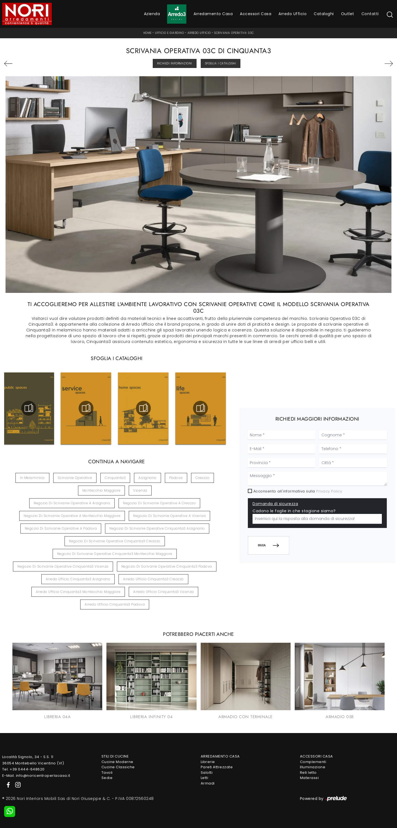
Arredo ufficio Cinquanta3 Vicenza (163, 591)
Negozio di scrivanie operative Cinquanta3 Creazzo (114, 541)
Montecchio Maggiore (101, 490)
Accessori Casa (255, 14)
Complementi (313, 761)
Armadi (208, 783)
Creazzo (202, 477)
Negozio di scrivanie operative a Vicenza (169, 515)
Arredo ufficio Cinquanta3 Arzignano (78, 579)
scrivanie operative (75, 477)
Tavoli (107, 772)
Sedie (107, 777)
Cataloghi (324, 14)
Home (147, 33)
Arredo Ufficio (292, 14)
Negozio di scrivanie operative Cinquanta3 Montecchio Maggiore (115, 553)
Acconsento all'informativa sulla (297, 491)
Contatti (370, 14)
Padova (176, 477)
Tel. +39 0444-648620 (23, 769)
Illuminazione (313, 767)
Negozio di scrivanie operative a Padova (61, 528)
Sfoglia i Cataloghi (220, 63)
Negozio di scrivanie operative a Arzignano (72, 503)
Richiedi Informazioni (174, 63)
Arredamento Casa (213, 14)
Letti (204, 777)
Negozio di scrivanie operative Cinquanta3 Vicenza (63, 566)
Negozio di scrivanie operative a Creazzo (159, 503)
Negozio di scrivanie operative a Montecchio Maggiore (72, 515)
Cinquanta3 (115, 477)
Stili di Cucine (115, 756)
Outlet (347, 14)
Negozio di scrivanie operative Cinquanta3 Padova (166, 566)
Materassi (309, 777)
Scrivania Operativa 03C (234, 33)
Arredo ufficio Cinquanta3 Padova (115, 604)
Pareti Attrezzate (217, 767)
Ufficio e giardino (169, 33)
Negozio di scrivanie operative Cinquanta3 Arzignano (157, 528)
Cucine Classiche (118, 767)
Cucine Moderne (117, 761)
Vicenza (140, 490)
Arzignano (147, 477)
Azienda (152, 14)
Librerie (208, 761)
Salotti (207, 772)
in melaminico (32, 477)
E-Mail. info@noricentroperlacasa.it (36, 775)
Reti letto (308, 772)
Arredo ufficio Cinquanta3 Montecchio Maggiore (78, 591)
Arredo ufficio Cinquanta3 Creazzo (153, 579)
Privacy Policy (329, 491)
